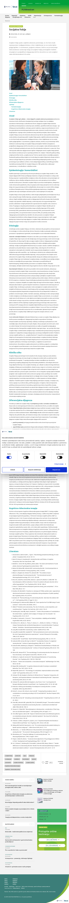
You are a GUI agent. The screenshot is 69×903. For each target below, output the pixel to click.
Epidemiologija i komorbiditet (18, 95)
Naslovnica (7, 20)
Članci (23, 3)
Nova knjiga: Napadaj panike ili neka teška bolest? (19, 802)
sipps (24, 755)
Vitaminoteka (52, 891)
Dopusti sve (56, 469)
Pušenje (41, 819)
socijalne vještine (30, 762)
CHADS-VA (42, 816)
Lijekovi (30, 3)
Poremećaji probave (10, 846)
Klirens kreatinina (43, 814)
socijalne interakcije (18, 762)
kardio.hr (16, 891)
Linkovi (14, 884)
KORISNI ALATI (43, 811)
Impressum (18, 886)
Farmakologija (8, 836)
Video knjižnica (55, 3)
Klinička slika (13, 100)
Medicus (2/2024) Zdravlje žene (45, 800)
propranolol (8, 762)
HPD (12, 891)
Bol (6, 828)
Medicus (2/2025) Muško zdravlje (45, 781)
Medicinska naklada (41, 891)
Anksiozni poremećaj (16, 26)
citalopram (31, 755)
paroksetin (17, 755)
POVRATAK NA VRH (60, 762)
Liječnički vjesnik (22, 891)
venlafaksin (16, 759)
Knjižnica (15, 880)
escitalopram (8, 759)
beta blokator (26, 759)
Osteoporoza (8, 854)
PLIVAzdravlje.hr (16, 888)
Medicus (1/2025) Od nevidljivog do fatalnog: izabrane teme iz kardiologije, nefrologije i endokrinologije (50, 791)
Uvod (10, 93)
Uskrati (12, 469)
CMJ (10, 891)
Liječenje (11, 104)
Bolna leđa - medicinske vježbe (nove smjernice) (18, 831)
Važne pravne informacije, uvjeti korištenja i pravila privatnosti (36, 886)
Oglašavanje (12, 886)
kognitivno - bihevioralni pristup (12, 769)
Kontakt (6, 886)
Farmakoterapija (16, 107)
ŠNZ (48, 891)
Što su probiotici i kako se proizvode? (16, 850)
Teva (5, 888)
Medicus (46, 3)
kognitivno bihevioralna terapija (12, 766)
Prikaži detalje (59, 464)
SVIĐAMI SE (49, 762)
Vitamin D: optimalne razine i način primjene (18, 866)
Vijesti (6, 882)
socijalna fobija (8, 755)
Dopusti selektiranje (34, 469)
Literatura (12, 111)
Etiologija (12, 98)
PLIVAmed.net (28, 9)
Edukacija (38, 3)
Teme (5, 878)
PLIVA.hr (23, 888)
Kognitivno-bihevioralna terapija (21, 109)
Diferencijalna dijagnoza (16, 102)
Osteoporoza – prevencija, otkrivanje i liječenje (18, 858)
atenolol (34, 759)
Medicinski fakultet (31, 891)
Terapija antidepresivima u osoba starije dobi (18, 817)
